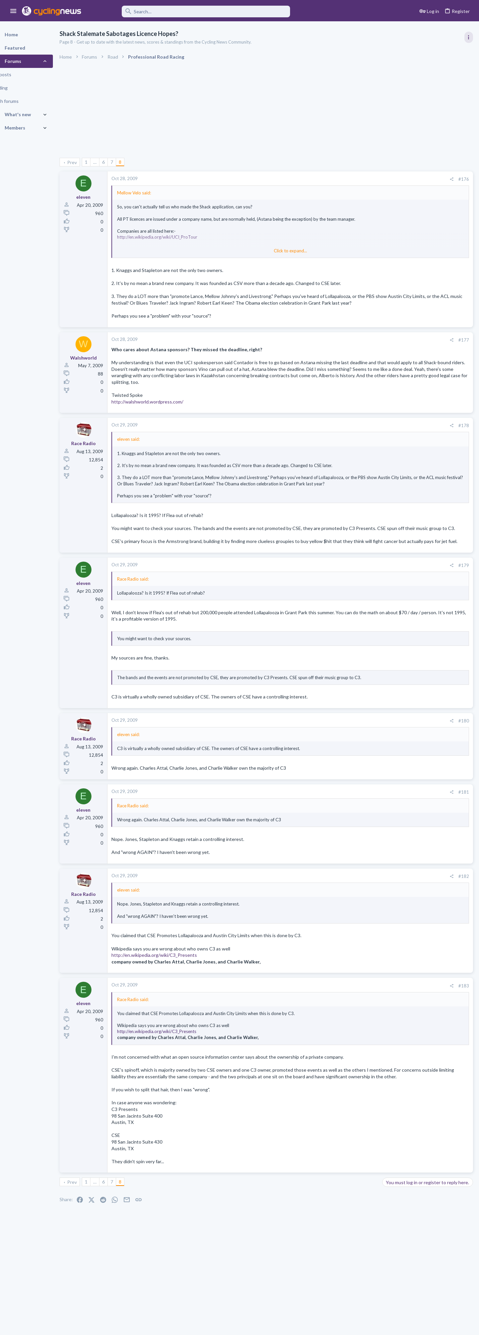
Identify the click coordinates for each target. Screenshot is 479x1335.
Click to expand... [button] (245, 250)
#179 (356, 593)
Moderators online (397, 859)
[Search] (190, 11)
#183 (356, 1019)
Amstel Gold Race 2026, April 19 (418, 477)
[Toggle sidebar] (468, 37)
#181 (356, 825)
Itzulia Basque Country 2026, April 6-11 (425, 445)
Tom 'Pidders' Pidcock (407, 732)
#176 (356, 179)
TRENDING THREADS (395, 361)
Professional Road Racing (409, 399)
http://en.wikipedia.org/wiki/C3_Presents (171, 988)
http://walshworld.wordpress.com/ (164, 414)
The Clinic (394, 654)
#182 (356, 910)
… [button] (111, 162)
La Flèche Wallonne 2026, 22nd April (422, 413)
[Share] (344, 179)
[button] (13, 11)
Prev (89, 162)
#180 (356, 754)
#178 (356, 438)
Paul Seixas (396, 642)
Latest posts (388, 628)
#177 (356, 346)
